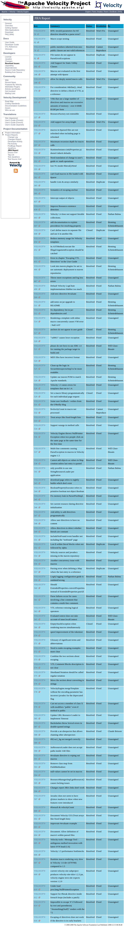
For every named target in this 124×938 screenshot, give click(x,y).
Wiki (6, 80)
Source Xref (12, 152)
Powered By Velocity (13, 85)
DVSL (120, 12)
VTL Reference (11, 47)
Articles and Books (12, 89)
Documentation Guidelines (16, 106)
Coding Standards (12, 104)
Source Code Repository (15, 70)
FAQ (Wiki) (9, 34)
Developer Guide (12, 45)
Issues (7, 108)
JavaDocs (12, 148)
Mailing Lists (10, 93)
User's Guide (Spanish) (14, 125)
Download (9, 32)
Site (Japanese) (11, 118)
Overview (9, 26)
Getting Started (11, 28)
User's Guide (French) (14, 122)
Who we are (10, 110)
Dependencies (11, 68)
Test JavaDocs (14, 157)
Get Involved (10, 91)
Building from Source (13, 72)
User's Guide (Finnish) (14, 120)
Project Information (12, 133)
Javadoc (8, 59)
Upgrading (9, 66)
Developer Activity (15, 141)
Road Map (9, 101)
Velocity (12, 12)
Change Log (13, 137)
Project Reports (11, 135)
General (8, 23)
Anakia (100, 12)
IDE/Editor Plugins (12, 87)
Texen (106, 12)
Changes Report (14, 139)
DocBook (113, 12)
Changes (8, 61)
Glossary (8, 49)
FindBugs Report (14, 146)
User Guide (9, 42)
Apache (4, 12)
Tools (94, 12)
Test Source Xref (14, 159)
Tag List (11, 155)
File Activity (12, 144)
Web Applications (12, 30)
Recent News (10, 82)
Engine (88, 12)
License (8, 57)
